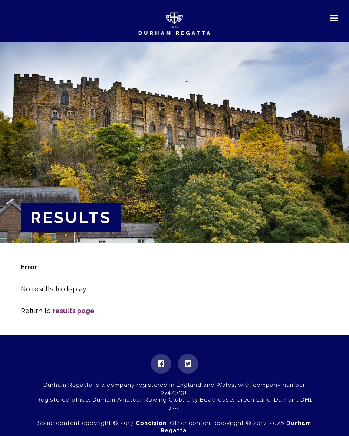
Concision (151, 423)
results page (74, 311)
